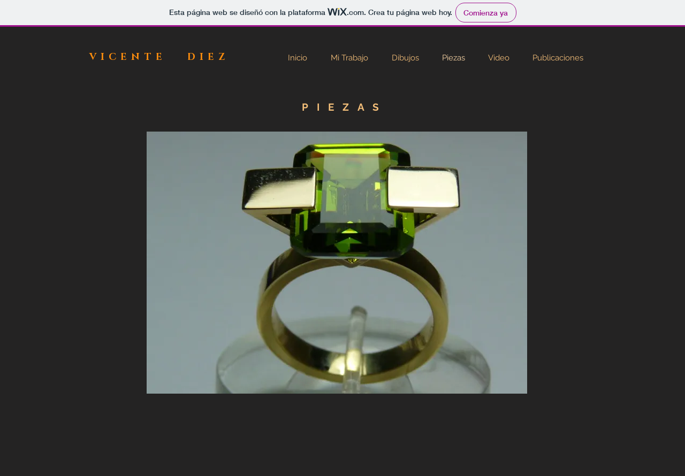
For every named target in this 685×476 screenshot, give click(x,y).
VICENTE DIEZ (159, 57)
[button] (337, 263)
